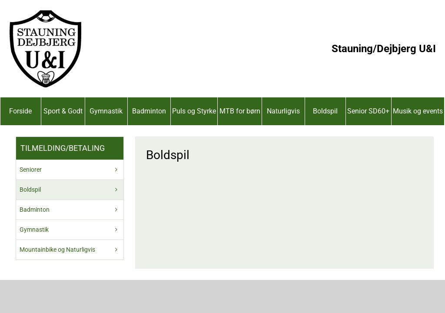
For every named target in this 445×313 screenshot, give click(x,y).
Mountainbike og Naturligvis (57, 249)
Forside (20, 111)
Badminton (149, 111)
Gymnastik (106, 111)
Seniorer (31, 169)
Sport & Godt (63, 111)
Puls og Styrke (194, 111)
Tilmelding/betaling (62, 148)
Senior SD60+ (368, 111)
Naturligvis (283, 111)
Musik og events (418, 111)
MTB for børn (239, 111)
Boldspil (325, 111)
